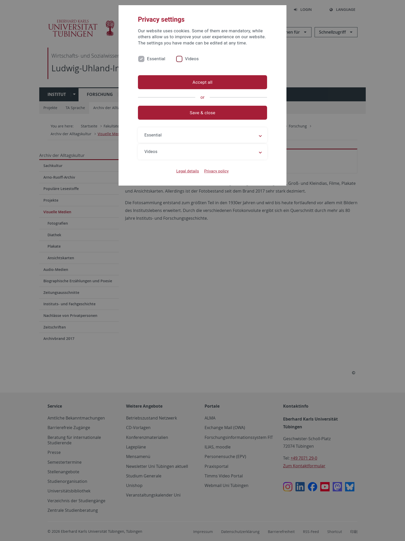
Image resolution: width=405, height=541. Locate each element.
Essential (156, 58)
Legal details (187, 171)
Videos (192, 58)
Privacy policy (216, 171)
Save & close (202, 112)
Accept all (202, 82)
